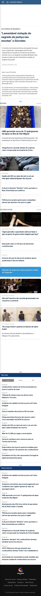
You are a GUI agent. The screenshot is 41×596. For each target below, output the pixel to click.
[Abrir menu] (2, 2)
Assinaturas (33, 585)
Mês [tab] (33, 380)
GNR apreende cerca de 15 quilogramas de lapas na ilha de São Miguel (20, 132)
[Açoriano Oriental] (20, 575)
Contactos (20, 582)
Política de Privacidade (21, 585)
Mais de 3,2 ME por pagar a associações (17, 433)
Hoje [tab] (8, 380)
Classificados (12, 582)
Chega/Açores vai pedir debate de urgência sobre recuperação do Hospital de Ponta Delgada (18, 150)
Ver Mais (38, 103)
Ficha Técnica (29, 582)
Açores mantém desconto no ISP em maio (18, 411)
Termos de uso (8, 585)
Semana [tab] (20, 380)
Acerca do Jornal (10, 579)
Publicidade (32, 579)
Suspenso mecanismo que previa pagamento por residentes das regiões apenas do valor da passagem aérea (20, 486)
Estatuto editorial (22, 579)
